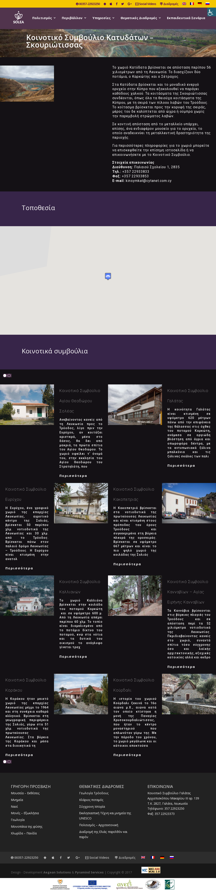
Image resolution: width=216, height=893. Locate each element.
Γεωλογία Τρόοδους (93, 793)
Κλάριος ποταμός (91, 800)
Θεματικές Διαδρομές (139, 18)
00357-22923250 (88, 4)
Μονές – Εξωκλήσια (25, 813)
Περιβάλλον (72, 18)
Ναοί (14, 806)
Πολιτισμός (42, 18)
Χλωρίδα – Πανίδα (24, 833)
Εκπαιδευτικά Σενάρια (186, 18)
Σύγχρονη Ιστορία (92, 806)
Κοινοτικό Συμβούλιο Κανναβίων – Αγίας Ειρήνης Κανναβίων (187, 591)
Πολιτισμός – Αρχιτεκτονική (98, 825)
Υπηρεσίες (101, 18)
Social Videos (145, 4)
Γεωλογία (18, 820)
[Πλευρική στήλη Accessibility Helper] (211, 12)
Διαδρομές (169, 4)
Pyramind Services (89, 872)
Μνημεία (17, 800)
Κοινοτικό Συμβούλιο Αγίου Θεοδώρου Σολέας (79, 400)
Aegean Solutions (57, 872)
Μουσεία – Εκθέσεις (25, 793)
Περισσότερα (73, 475)
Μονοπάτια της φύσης (26, 826)
